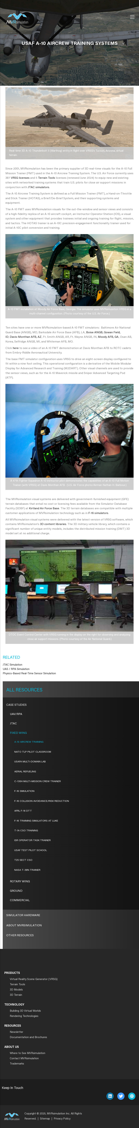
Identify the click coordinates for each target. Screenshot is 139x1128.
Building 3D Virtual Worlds (25, 1011)
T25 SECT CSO (23, 860)
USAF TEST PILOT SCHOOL (30, 850)
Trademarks (17, 1064)
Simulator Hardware (23, 915)
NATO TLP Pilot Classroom (32, 752)
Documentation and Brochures (28, 1037)
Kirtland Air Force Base (44, 508)
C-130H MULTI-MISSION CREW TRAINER (37, 781)
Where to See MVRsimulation (27, 1053)
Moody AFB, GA (108, 337)
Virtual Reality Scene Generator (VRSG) (34, 979)
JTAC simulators (38, 187)
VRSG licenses (20, 178)
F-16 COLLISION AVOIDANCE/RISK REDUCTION (41, 801)
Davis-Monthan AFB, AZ (26, 337)
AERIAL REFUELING (25, 772)
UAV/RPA (16, 714)
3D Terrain (16, 995)
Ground (16, 891)
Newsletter (16, 1032)
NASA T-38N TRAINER (27, 870)
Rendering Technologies (24, 1016)
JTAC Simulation (12, 665)
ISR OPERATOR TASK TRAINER (32, 840)
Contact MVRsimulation (24, 1058)
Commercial (20, 900)
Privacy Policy (62, 1119)
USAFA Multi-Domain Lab (30, 762)
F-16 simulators (98, 513)
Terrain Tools (46, 178)
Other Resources (20, 935)
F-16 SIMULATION (24, 791)
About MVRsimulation (24, 925)
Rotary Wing (20, 881)
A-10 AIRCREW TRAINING (28, 742)
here (16, 348)
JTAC (13, 723)
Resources (28, 690)
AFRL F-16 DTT (23, 811)
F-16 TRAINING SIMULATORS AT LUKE (36, 821)
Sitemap (45, 1119)
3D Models (16, 990)
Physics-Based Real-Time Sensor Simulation (29, 673)
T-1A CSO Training (26, 830)
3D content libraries (53, 524)
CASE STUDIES (16, 705)
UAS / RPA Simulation (16, 669)
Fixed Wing (18, 733)
